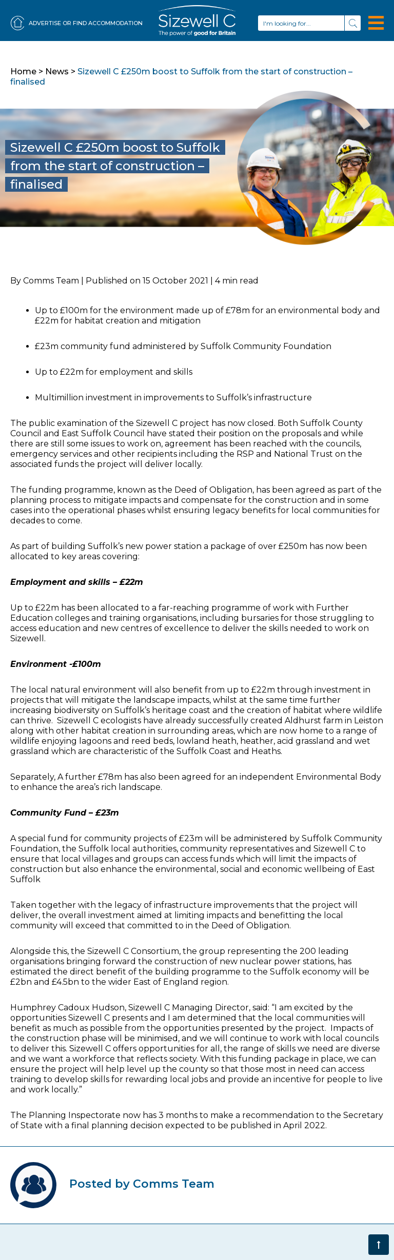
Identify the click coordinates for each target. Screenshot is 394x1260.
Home (23, 71)
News (57, 71)
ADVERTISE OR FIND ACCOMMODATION (76, 23)
